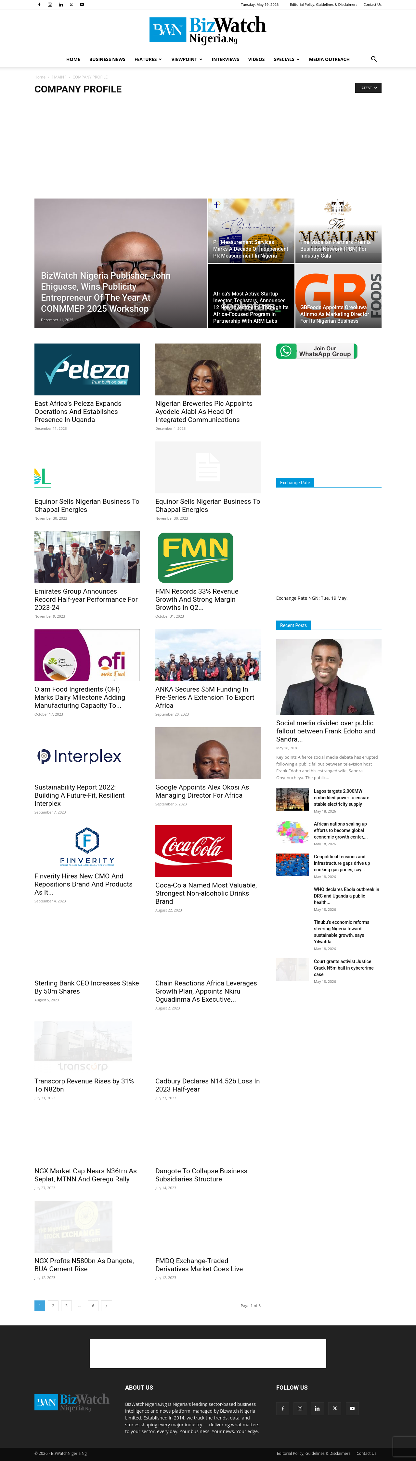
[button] (374, 60)
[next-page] (106, 1304)
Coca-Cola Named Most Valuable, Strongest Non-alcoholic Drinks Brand (206, 893)
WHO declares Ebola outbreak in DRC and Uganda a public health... (346, 896)
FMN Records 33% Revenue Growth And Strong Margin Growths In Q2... (197, 599)
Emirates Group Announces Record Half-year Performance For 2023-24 (86, 599)
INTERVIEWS (225, 59)
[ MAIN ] (59, 77)
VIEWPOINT (186, 59)
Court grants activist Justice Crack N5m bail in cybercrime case (344, 968)
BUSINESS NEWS (107, 59)
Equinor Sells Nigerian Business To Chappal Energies (86, 505)
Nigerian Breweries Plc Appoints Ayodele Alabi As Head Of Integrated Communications (204, 412)
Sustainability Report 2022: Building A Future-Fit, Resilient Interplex (79, 795)
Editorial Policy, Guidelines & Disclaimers (323, 4)
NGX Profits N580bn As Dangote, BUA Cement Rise (84, 1250)
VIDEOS (256, 59)
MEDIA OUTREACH (329, 59)
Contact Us (372, 4)
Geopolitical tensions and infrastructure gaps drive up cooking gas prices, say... (342, 863)
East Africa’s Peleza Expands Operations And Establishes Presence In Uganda (78, 412)
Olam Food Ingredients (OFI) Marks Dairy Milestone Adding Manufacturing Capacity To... (79, 697)
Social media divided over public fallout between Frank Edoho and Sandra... (325, 731)
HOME (73, 59)
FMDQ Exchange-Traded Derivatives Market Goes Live (199, 1263)
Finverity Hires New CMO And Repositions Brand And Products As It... (83, 884)
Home (40, 77)
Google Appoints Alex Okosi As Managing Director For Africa (202, 791)
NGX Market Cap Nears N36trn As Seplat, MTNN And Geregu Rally (85, 1164)
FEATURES (148, 59)
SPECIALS (286, 59)
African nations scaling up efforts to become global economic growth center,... (341, 830)
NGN (313, 598)
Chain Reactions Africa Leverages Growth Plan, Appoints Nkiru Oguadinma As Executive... (206, 991)
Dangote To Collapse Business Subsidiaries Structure (201, 1173)
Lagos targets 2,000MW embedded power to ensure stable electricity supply (341, 798)
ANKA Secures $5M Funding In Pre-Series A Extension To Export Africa (204, 697)
